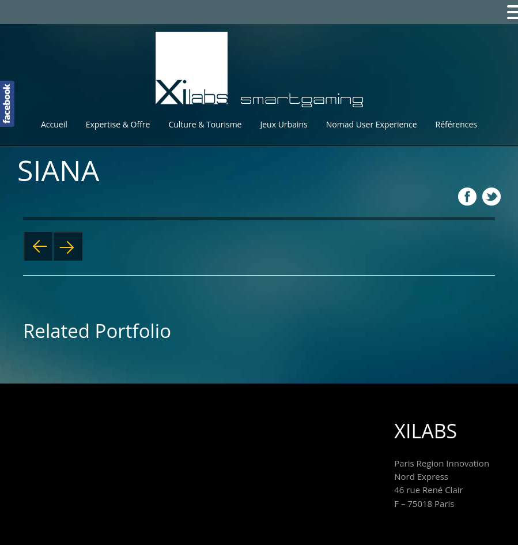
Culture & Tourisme (204, 124)
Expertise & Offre (118, 124)
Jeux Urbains (283, 124)
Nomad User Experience (371, 124)
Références (456, 124)
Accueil (54, 124)
